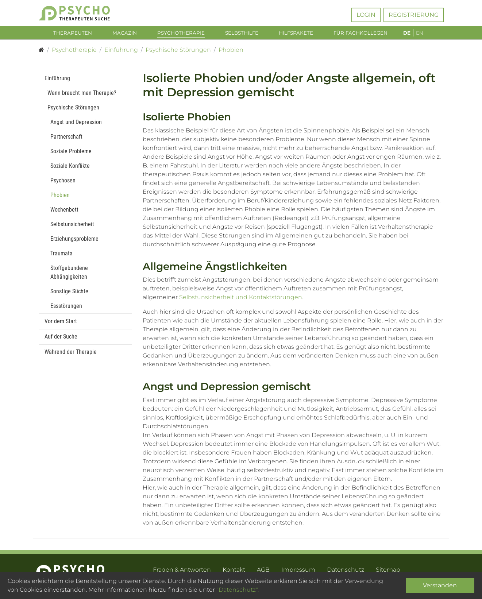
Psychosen (63, 184)
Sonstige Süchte (69, 295)
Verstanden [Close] (440, 585)
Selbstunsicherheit (72, 228)
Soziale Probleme (71, 155)
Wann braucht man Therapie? (81, 97)
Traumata (61, 257)
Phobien (60, 199)
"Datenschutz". (237, 589)
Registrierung (414, 14)
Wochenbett (64, 213)
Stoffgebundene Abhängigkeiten (69, 277)
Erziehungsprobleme (74, 243)
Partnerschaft (66, 141)
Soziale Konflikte (70, 170)
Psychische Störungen (73, 111)
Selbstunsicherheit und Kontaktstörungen (240, 301)
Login (365, 14)
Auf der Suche (61, 340)
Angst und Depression (76, 126)
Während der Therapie (71, 356)
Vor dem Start (61, 325)
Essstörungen (66, 310)
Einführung (57, 82)
